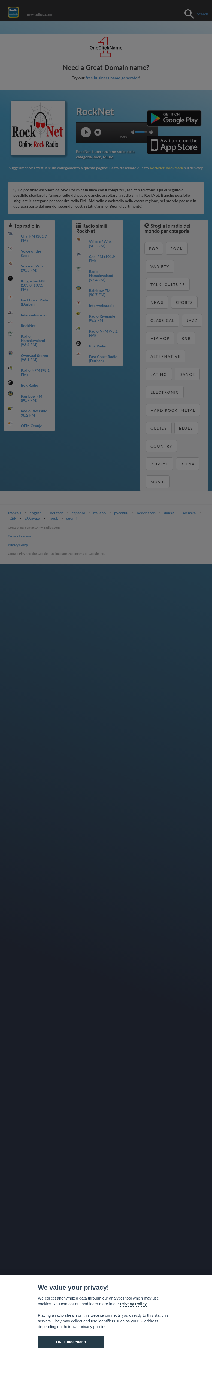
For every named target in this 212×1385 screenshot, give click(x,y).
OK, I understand (71, 1342)
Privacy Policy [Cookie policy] (133, 1304)
